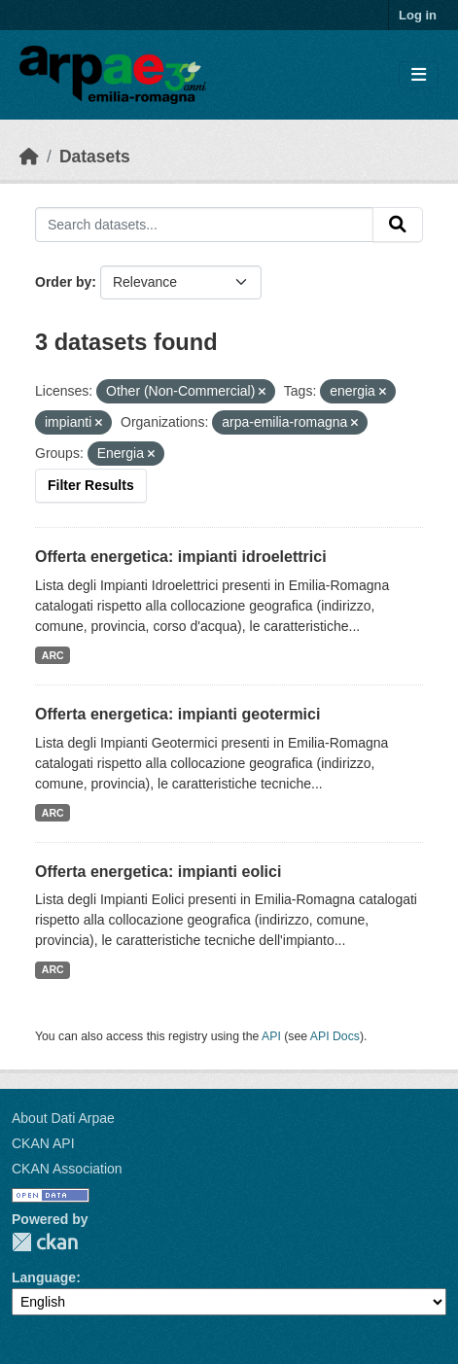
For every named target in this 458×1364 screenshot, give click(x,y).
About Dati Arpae (63, 1118)
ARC (53, 655)
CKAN (45, 1242)
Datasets (94, 156)
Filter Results (91, 485)
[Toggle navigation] (419, 75)
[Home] (29, 156)
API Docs (335, 1036)
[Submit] (397, 224)
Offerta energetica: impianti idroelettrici (181, 556)
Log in (418, 15)
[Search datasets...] (204, 224)
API (271, 1036)
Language (44, 1277)
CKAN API (43, 1143)
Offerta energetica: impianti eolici (158, 871)
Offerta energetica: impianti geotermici (177, 714)
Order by (63, 282)
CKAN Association (67, 1168)
